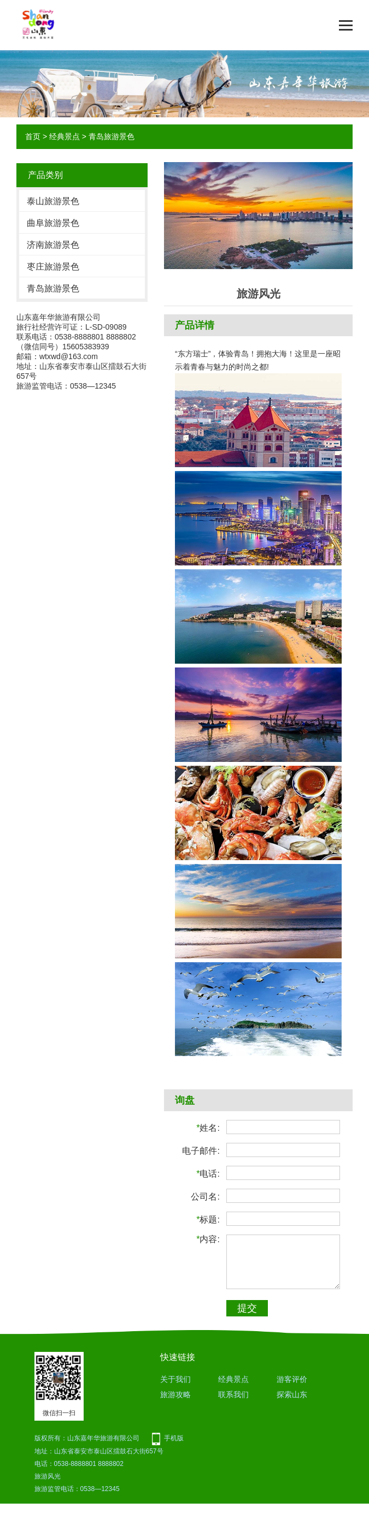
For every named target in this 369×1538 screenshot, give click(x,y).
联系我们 (233, 1394)
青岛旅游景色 (111, 136)
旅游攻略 (175, 1394)
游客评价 (292, 1379)
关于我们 (175, 1379)
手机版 (174, 1438)
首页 (32, 136)
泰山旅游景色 (53, 201)
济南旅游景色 (53, 244)
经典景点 (64, 136)
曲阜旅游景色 (53, 223)
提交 (247, 1308)
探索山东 (292, 1394)
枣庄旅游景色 (53, 266)
